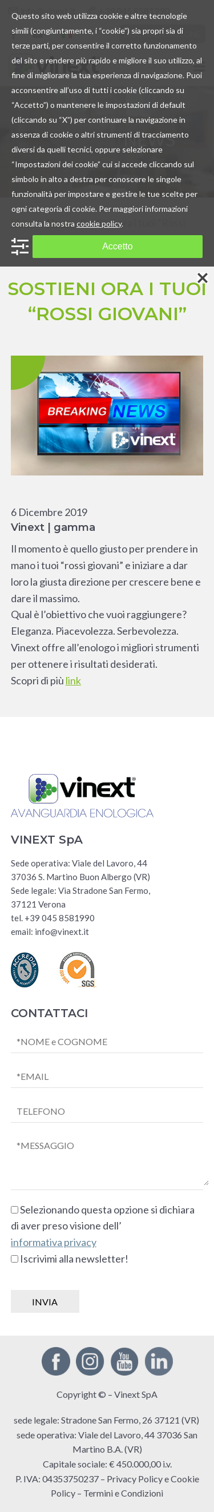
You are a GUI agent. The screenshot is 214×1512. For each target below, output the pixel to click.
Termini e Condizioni (123, 1492)
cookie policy (99, 223)
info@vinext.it (62, 931)
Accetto (117, 246)
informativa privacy (53, 1242)
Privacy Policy (135, 1478)
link (73, 680)
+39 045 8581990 (60, 918)
